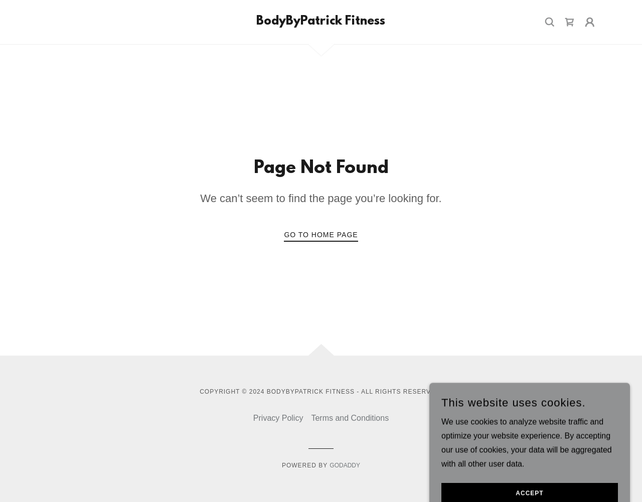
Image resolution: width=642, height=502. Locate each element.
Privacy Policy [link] (278, 418)
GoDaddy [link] (345, 465)
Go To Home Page (321, 235)
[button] (590, 22)
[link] (320, 22)
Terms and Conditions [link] (350, 418)
